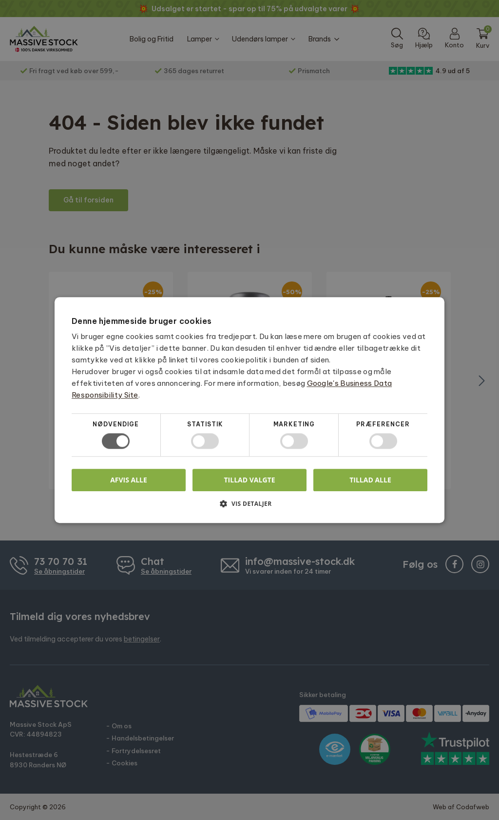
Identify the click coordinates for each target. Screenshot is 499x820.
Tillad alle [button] (370, 479)
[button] (249, 507)
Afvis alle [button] (128, 479)
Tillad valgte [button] (249, 479)
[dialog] (249, 410)
